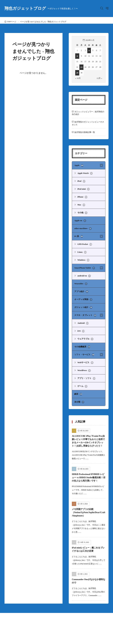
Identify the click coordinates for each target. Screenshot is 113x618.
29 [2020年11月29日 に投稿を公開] (77, 73)
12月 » (99, 78)
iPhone (82, 195)
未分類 (79, 392)
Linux (81, 248)
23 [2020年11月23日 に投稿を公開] (81, 67)
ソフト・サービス (83, 346)
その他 (82, 210)
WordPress (83, 361)
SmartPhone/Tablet (83, 263)
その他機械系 (81, 339)
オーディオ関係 (82, 293)
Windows (83, 255)
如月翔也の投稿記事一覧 (84, 132)
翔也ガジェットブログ (41, 8)
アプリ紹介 (81, 286)
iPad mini (83, 187)
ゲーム (82, 377)
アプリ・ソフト (85, 369)
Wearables (80, 278)
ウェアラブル (85, 331)
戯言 (78, 384)
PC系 (78, 233)
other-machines (82, 225)
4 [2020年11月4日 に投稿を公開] (88, 50)
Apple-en (79, 218)
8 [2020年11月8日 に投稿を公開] (77, 56)
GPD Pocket (84, 240)
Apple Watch (84, 172)
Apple (78, 164)
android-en (83, 271)
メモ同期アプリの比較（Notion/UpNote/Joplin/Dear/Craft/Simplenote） (88, 502)
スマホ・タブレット (84, 308)
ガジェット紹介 (82, 301)
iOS (80, 324)
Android (82, 316)
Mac (81, 202)
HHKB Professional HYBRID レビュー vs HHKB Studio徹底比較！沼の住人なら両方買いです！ (88, 467)
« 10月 (77, 78)
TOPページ (11, 22)
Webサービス (84, 354)
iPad (81, 180)
